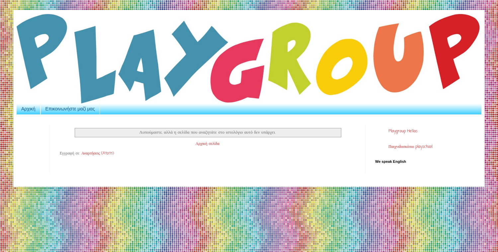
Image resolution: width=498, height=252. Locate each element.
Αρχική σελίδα (207, 144)
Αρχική (28, 108)
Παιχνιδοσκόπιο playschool (410, 147)
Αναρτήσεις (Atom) (97, 154)
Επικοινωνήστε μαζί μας (70, 108)
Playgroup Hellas (403, 131)
